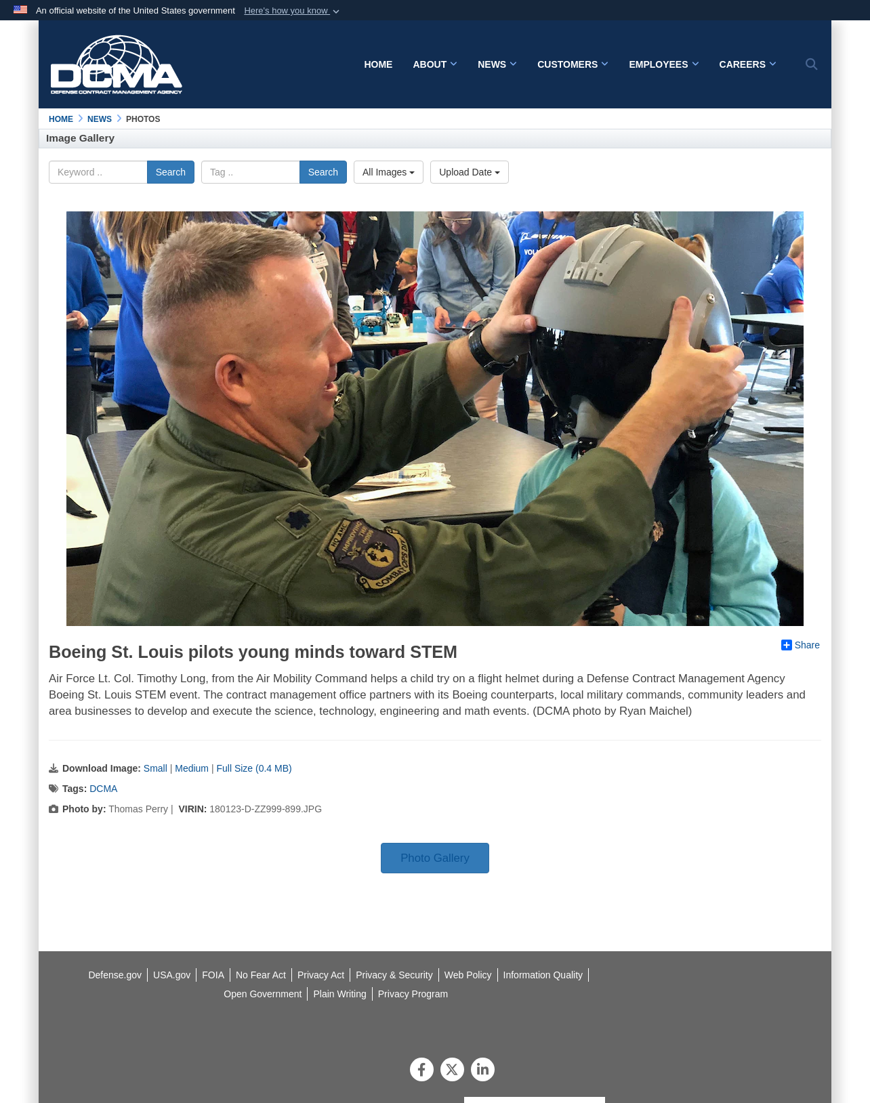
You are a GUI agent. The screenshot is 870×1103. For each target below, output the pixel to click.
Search (171, 172)
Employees (664, 64)
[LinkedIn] (483, 1071)
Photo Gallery (435, 858)
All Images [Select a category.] (388, 172)
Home (378, 64)
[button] (293, 11)
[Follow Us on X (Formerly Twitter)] (452, 1071)
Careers (748, 64)
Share (800, 645)
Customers (572, 64)
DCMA (103, 788)
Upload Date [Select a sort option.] (469, 172)
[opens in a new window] (543, 975)
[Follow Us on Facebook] (422, 1071)
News (497, 64)
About (435, 64)
